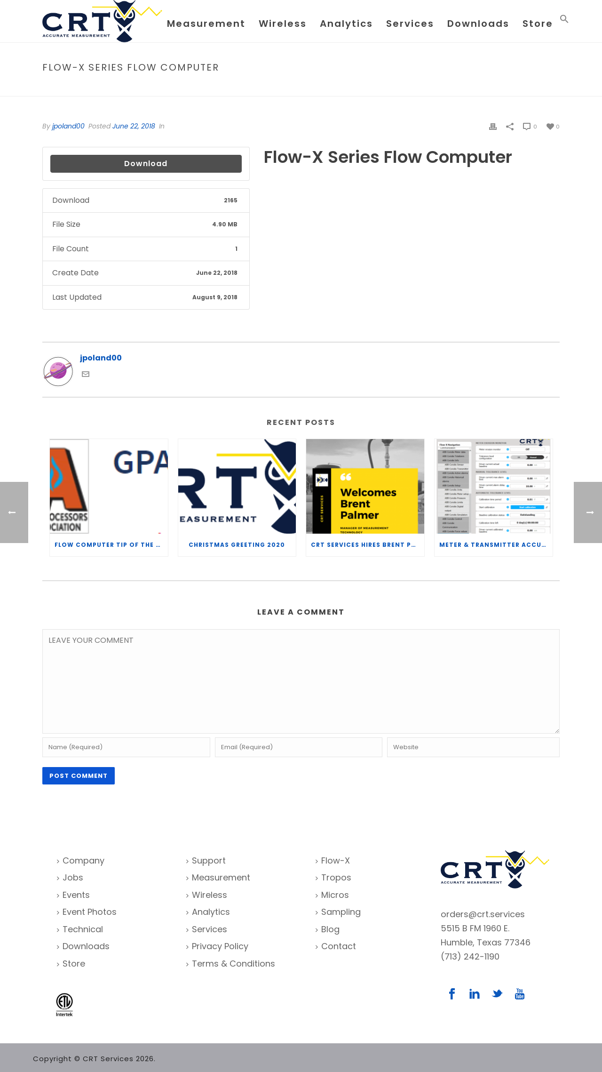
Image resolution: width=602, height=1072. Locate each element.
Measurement (206, 23)
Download (145, 163)
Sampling (338, 912)
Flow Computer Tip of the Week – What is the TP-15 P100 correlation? (111, 545)
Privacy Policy (217, 946)
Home (426, 87)
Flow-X (333, 860)
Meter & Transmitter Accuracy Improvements (496, 545)
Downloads (478, 23)
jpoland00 (68, 126)
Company (80, 860)
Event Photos (87, 912)
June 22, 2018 (133, 126)
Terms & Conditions (230, 963)
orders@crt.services (483, 914)
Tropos (333, 877)
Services (410, 23)
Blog (328, 929)
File (446, 87)
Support (206, 860)
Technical (80, 929)
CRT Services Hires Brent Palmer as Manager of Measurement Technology (367, 545)
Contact (336, 946)
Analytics (346, 23)
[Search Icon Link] (564, 21)
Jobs (70, 877)
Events (73, 895)
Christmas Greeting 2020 (237, 545)
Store (538, 23)
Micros (332, 895)
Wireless (283, 23)
